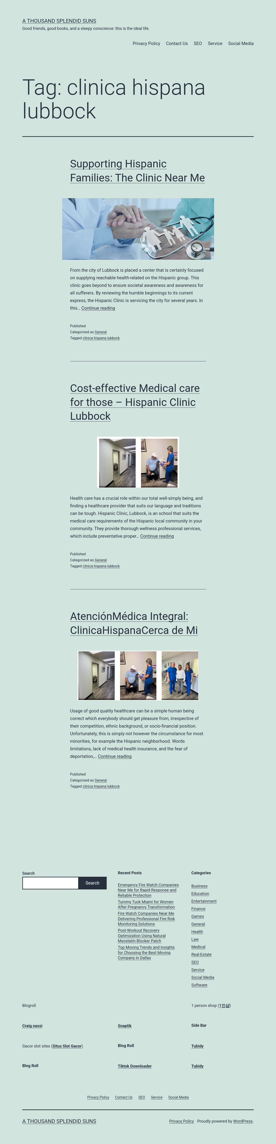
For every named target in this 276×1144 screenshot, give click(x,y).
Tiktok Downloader (135, 1066)
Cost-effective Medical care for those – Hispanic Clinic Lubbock (135, 402)
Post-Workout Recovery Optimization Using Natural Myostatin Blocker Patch (142, 935)
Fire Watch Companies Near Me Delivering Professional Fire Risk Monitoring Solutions (146, 918)
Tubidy (197, 1046)
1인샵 (224, 1005)
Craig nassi (32, 1025)
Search (28, 873)
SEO (198, 43)
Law (195, 939)
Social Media (241, 43)
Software (199, 985)
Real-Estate (201, 954)
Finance (198, 908)
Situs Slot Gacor (67, 1046)
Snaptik (124, 1025)
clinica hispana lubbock (101, 338)
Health (197, 931)
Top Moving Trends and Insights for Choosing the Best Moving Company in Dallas (146, 952)
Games (197, 916)
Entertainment (204, 901)
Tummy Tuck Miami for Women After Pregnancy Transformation (146, 904)
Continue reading (98, 308)
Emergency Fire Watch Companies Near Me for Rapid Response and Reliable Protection (148, 890)
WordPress (243, 1121)
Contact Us (177, 43)
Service (215, 43)
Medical (198, 946)
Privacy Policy (146, 43)
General (101, 332)
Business (199, 886)
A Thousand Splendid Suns (59, 21)
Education (200, 893)
